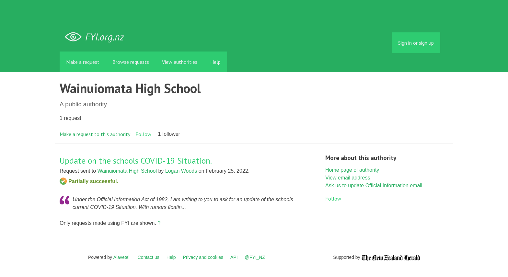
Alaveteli (122, 257)
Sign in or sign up (416, 43)
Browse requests (130, 62)
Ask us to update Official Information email (373, 185)
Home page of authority (352, 170)
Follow (143, 134)
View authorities (179, 62)
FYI (96, 37)
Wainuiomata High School (127, 171)
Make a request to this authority (95, 134)
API (234, 257)
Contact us (148, 257)
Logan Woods (181, 171)
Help (215, 62)
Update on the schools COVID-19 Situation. (136, 160)
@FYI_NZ (255, 257)
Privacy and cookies (203, 257)
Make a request (82, 62)
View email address (347, 177)
